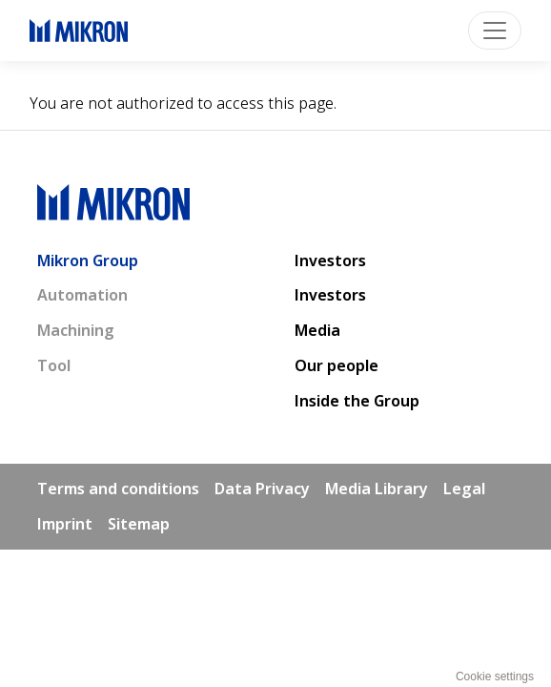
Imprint (64, 523)
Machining (75, 330)
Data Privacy (262, 488)
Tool (54, 365)
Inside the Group (357, 400)
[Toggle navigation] (494, 30)
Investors (330, 260)
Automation (82, 294)
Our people (336, 365)
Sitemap (139, 523)
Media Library (376, 488)
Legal (464, 488)
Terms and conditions (118, 488)
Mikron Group (87, 260)
